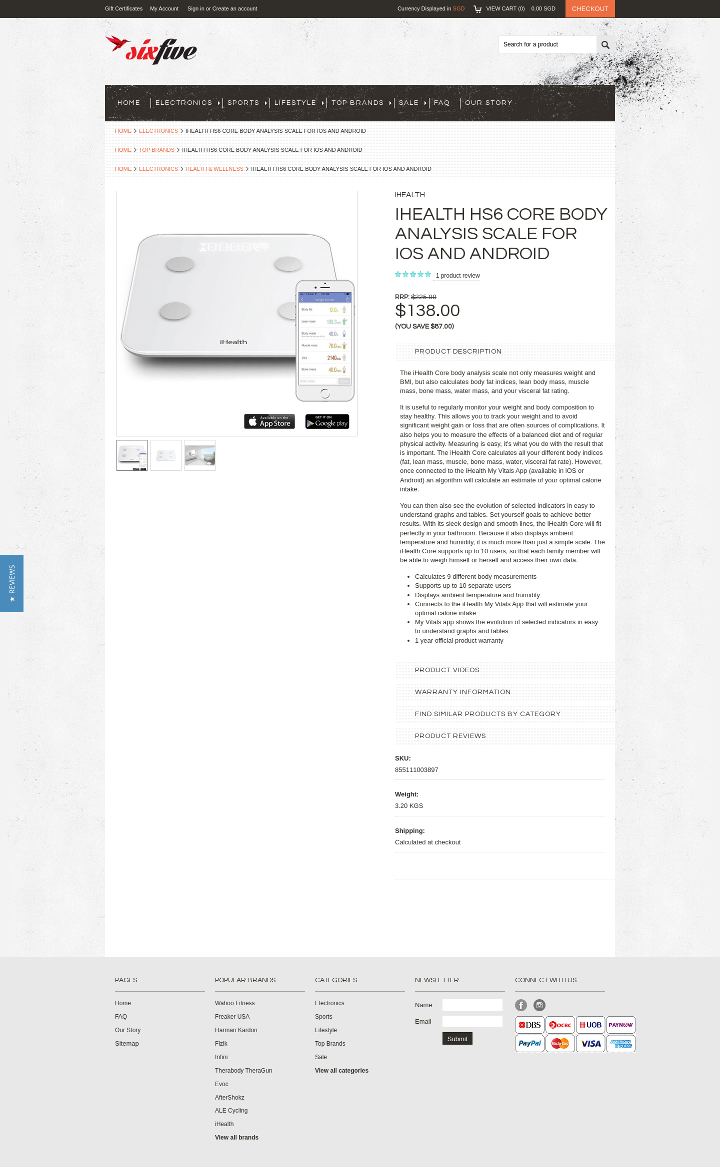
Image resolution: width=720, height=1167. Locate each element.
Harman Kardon (236, 1030)
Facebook (521, 1005)
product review (458, 275)
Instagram (540, 1005)
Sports (247, 102)
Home (123, 131)
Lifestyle (299, 102)
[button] (12, 583)
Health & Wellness (215, 169)
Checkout (590, 8)
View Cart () (521, 8)
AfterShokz (229, 1097)
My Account (164, 8)
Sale (412, 102)
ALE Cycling (231, 1110)
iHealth (224, 1124)
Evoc (221, 1084)
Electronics (188, 102)
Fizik (221, 1043)
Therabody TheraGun (243, 1070)
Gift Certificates (123, 8)
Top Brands (362, 102)
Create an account (235, 8)
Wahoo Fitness (235, 1003)
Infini (221, 1057)
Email (423, 1021)
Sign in (196, 8)
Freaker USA (232, 1016)
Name (423, 1005)
